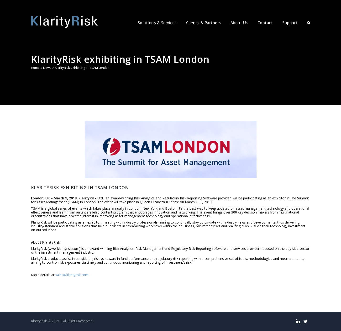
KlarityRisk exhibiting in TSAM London (82, 67)
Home (35, 67)
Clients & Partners (203, 22)
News (47, 67)
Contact (265, 22)
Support (290, 22)
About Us (239, 22)
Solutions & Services (157, 22)
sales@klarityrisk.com (71, 274)
